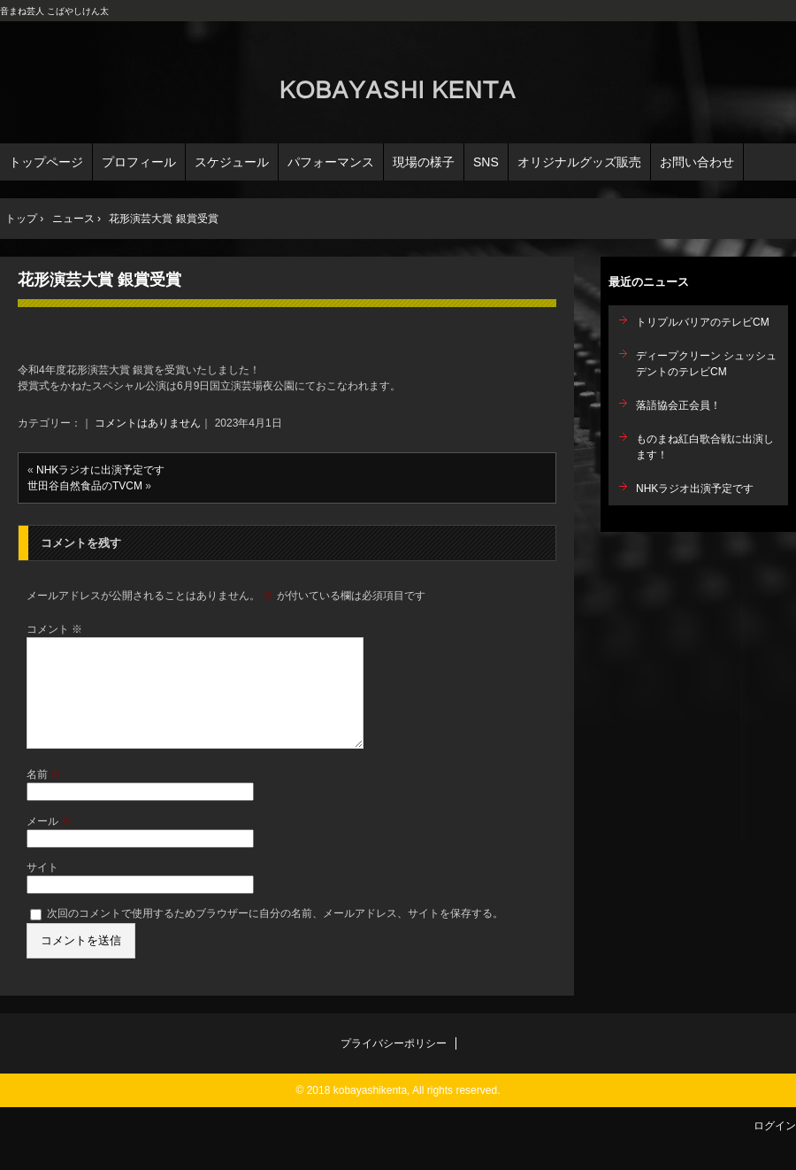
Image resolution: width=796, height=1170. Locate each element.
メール (49, 842)
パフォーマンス (330, 162)
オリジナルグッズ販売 (579, 162)
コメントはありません (148, 423)
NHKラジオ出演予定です (695, 488)
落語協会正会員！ (678, 405)
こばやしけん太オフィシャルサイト (398, 85)
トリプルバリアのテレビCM (702, 322)
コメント (54, 629)
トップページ (46, 162)
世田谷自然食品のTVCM (84, 486)
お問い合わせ (697, 162)
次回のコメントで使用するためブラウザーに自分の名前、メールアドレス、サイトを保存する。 (275, 934)
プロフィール (139, 162)
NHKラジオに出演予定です (100, 470)
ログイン (775, 1147)
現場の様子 (424, 162)
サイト (42, 888)
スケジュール (232, 162)
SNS (486, 162)
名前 (44, 795)
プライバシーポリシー (394, 1064)
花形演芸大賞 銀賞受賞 (99, 280)
